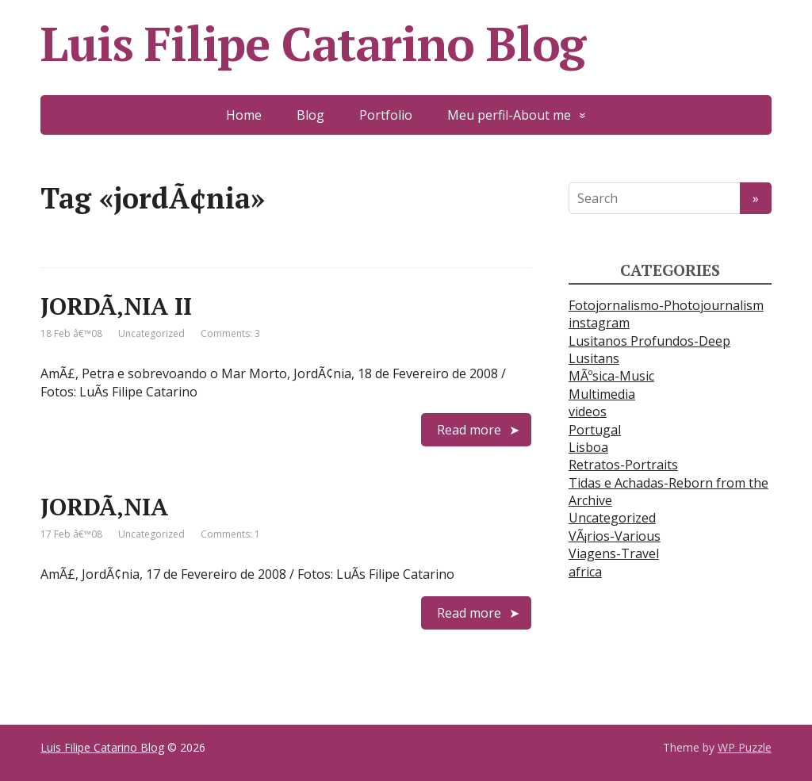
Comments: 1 (230, 534)
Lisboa (588, 447)
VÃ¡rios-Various (615, 536)
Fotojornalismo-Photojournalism (666, 305)
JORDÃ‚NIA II (116, 306)
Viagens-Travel (614, 553)
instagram (599, 322)
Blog (310, 115)
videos (588, 411)
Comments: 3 (230, 333)
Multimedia (602, 394)
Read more (469, 429)
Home (244, 115)
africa (585, 571)
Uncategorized (151, 333)
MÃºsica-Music (611, 376)
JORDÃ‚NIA (104, 507)
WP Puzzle (745, 747)
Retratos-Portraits (623, 464)
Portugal (595, 429)
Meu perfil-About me (509, 115)
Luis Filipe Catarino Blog (312, 43)
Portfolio (385, 115)
